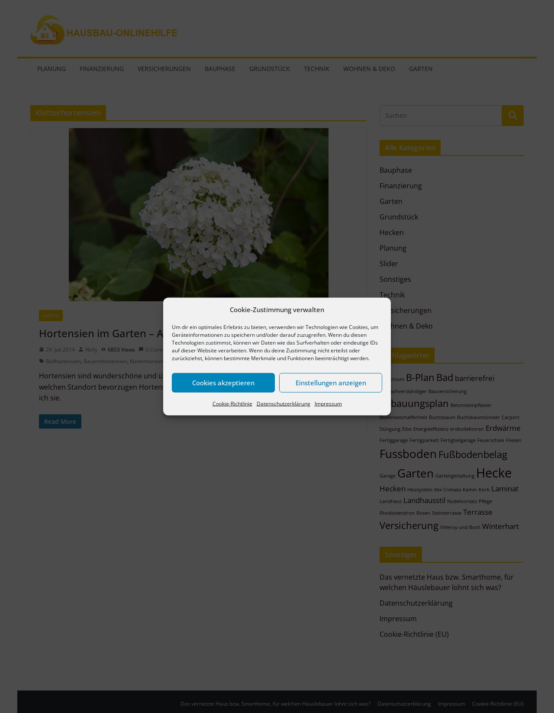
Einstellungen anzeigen (331, 382)
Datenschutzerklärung (283, 403)
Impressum (328, 403)
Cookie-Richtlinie (232, 403)
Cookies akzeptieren (223, 382)
